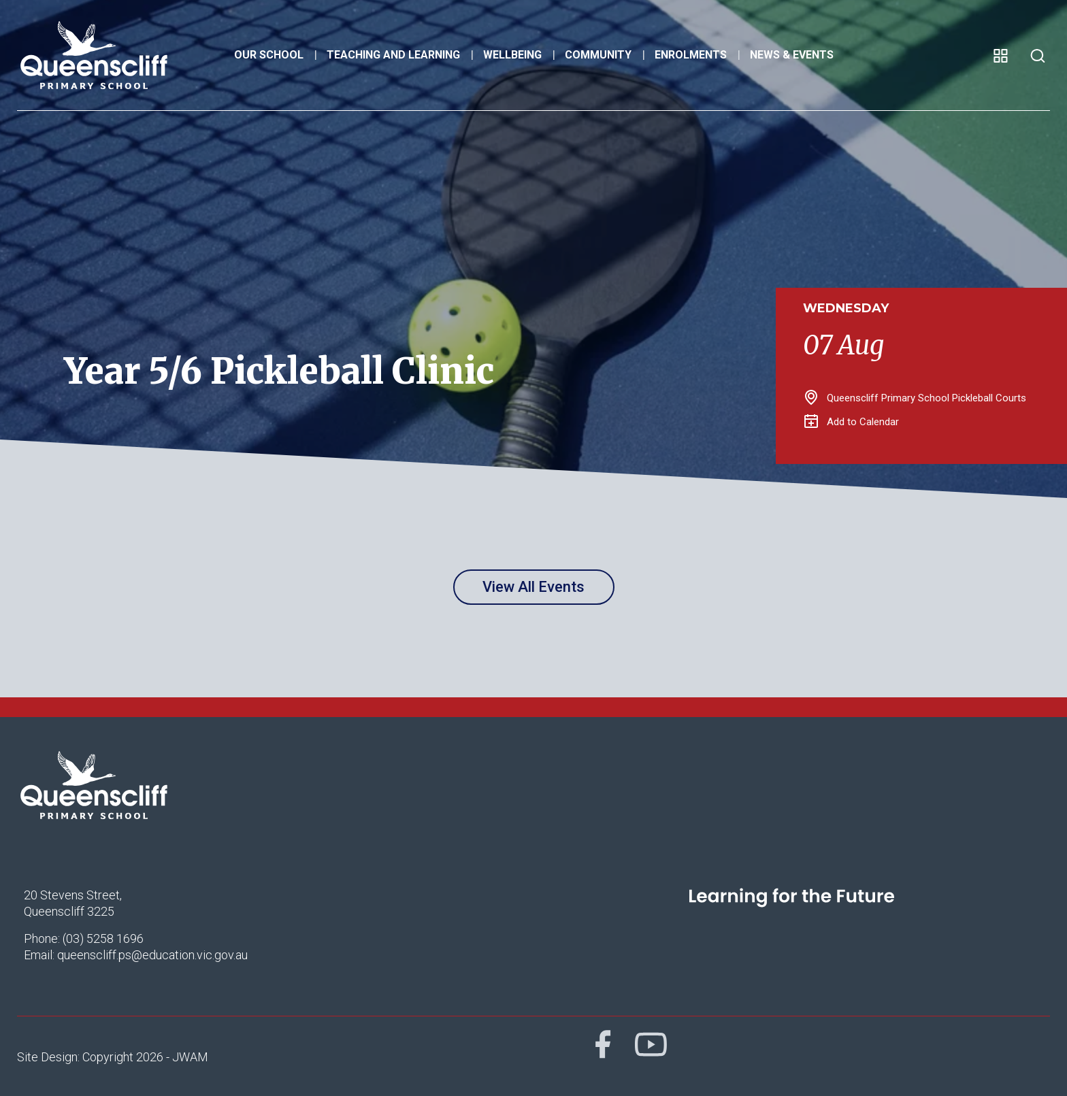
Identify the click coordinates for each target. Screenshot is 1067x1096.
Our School (268, 54)
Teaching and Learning (393, 54)
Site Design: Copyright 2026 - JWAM (112, 1057)
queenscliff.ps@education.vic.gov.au (152, 955)
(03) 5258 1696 (103, 938)
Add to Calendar (851, 422)
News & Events (792, 54)
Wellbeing (512, 54)
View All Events (533, 586)
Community (598, 54)
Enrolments (691, 54)
